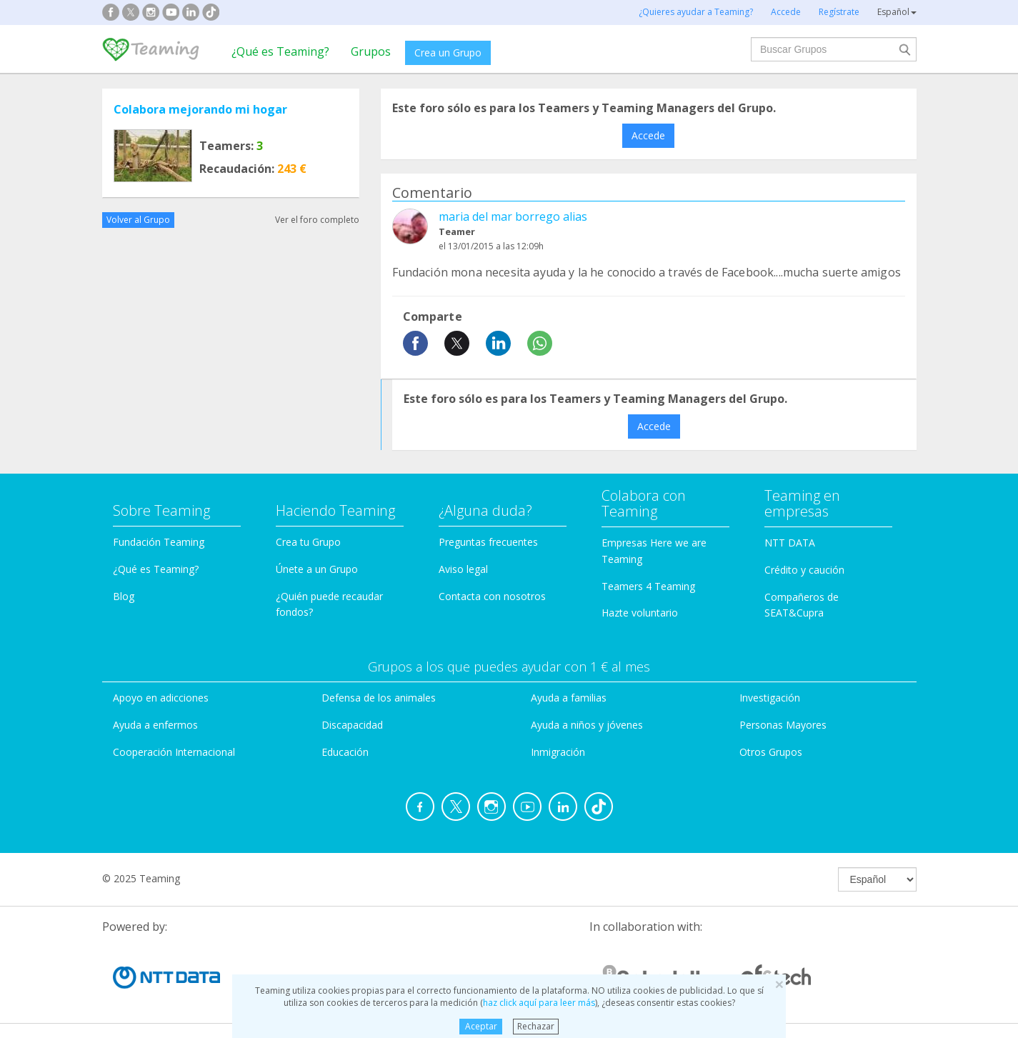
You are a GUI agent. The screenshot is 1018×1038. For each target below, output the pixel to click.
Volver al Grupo (138, 220)
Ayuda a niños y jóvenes (587, 725)
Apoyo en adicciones (161, 697)
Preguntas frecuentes (488, 542)
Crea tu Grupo (308, 542)
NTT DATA (789, 542)
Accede (648, 135)
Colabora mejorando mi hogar (200, 109)
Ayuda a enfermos (155, 725)
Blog (123, 596)
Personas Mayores (783, 725)
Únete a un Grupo (317, 569)
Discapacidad (352, 725)
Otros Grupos (770, 752)
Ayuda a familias (569, 697)
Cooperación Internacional (174, 752)
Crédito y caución (804, 570)
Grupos (371, 51)
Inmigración (558, 752)
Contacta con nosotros (492, 596)
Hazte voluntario (640, 612)
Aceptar (481, 1026)
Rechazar (535, 1026)
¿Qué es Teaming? (280, 51)
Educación (345, 752)
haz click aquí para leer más (539, 1003)
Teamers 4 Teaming (648, 586)
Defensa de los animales (378, 697)
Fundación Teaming (158, 542)
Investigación (769, 697)
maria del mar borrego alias (513, 216)
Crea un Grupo (447, 52)
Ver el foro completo (317, 220)
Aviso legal (463, 569)
